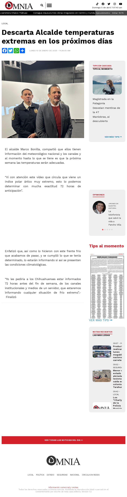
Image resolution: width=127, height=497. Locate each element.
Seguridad (62, 475)
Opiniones (98, 195)
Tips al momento (103, 69)
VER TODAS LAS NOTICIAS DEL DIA (64, 440)
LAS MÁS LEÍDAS (101, 335)
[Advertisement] (42, 216)
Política (40, 475)
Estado (50, 475)
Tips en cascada (102, 66)
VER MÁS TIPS (113, 137)
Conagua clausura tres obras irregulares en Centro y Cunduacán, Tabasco (82, 13)
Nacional (74, 475)
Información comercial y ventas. (63, 487)
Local (5, 24)
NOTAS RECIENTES (102, 332)
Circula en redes (91, 475)
